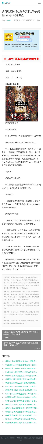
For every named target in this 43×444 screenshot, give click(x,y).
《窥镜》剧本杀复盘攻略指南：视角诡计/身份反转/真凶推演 (21, 361)
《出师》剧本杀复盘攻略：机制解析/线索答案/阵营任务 (21, 376)
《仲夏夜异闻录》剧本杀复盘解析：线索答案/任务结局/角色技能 (21, 415)
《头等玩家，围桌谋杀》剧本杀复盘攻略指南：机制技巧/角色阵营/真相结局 (21, 372)
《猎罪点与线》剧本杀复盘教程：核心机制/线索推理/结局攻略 (21, 397)
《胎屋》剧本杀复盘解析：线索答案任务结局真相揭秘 (21, 412)
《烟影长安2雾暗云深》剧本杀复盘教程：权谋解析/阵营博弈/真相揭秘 (21, 383)
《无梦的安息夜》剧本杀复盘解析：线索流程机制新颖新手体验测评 (21, 423)
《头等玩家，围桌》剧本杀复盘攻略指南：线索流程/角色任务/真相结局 (21, 368)
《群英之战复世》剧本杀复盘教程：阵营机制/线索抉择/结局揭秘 (21, 404)
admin (9, 20)
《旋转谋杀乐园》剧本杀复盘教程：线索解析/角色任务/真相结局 (21, 390)
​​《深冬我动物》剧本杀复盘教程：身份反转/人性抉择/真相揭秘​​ (21, 401)
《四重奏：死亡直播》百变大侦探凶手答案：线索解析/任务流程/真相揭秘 (21, 379)
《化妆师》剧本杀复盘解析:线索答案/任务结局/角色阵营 (21, 419)
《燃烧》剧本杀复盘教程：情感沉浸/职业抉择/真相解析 (21, 408)
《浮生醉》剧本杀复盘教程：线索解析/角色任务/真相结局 (21, 394)
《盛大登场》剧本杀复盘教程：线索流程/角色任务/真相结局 (21, 386)
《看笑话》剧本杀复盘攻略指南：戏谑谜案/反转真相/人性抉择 (21, 365)
